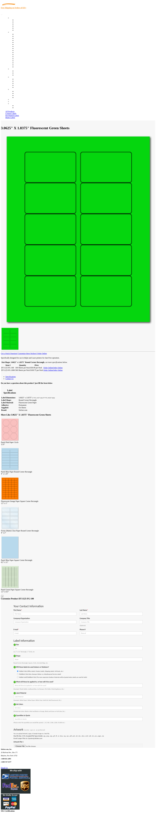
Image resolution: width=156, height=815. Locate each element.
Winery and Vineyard (22, 40)
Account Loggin (20, 106)
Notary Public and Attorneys (24, 44)
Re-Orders (14, 99)
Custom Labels (10, 114)
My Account (14, 101)
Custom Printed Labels (22, 22)
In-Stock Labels (20, 20)
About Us (13, 77)
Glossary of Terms (21, 85)
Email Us (4, 768)
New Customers (20, 108)
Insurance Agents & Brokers (24, 38)
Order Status (19, 93)
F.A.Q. (16, 87)
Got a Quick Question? (9, 354)
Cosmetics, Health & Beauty (24, 46)
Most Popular (19, 28)
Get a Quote (18, 73)
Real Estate (18, 59)
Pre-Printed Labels (12, 116)
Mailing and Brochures (22, 55)
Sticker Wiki (19, 83)
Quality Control (20, 36)
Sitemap (17, 97)
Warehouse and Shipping (23, 48)
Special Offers (19, 30)
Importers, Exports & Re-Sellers (26, 42)
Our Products (15, 18)
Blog (16, 81)
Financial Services (21, 53)
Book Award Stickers (22, 67)
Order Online (42, 354)
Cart (11, 104)
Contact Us (14, 89)
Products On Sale (20, 24)
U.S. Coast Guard (20, 61)
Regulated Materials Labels (24, 63)
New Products (19, 26)
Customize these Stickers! (27, 354)
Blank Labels (10, 118)
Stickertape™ (19, 57)
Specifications (10, 377)
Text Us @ (9, 765)
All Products (9, 111)
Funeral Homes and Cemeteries (25, 65)
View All (17, 34)
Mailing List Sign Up (22, 95)
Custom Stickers (16, 69)
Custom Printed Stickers (23, 50)
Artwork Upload (20, 75)
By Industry (14, 32)
